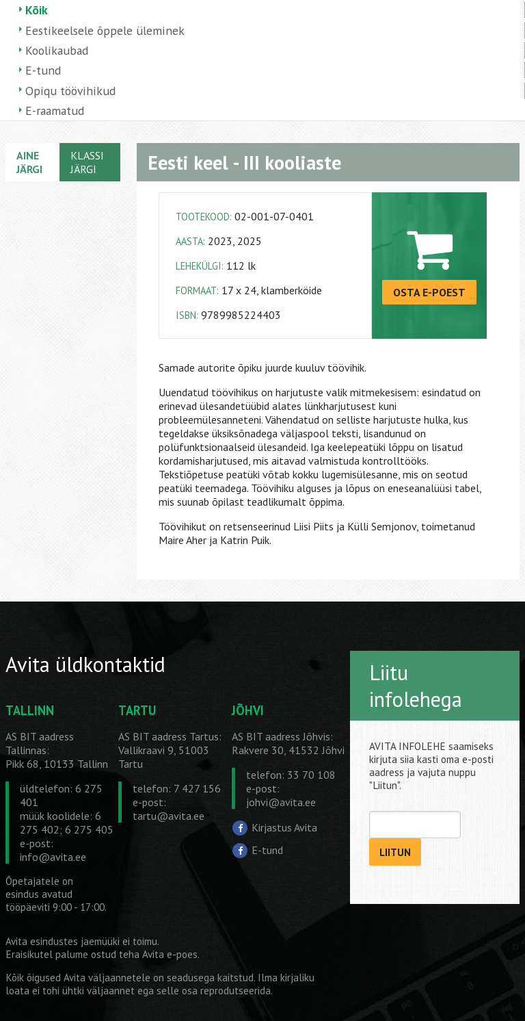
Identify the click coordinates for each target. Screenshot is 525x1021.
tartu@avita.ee (168, 816)
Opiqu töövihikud (70, 91)
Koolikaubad (56, 50)
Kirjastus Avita (284, 827)
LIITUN (395, 852)
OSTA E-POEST (429, 292)
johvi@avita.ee (281, 802)
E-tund (43, 70)
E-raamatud (54, 110)
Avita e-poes (170, 954)
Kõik (36, 10)
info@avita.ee (53, 857)
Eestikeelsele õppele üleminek (105, 30)
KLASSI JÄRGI (87, 162)
